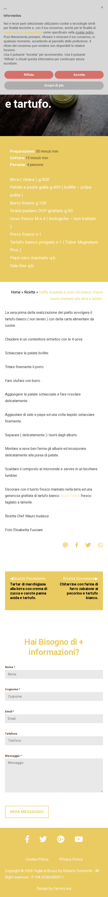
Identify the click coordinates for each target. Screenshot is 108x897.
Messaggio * (54, 773)
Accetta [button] (79, 75)
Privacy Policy (71, 859)
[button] (102, 7)
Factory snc (62, 888)
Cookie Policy (37, 859)
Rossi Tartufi (70, 496)
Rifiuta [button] (29, 75)
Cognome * (54, 693)
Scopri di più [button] (54, 85)
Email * (54, 715)
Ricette (29, 292)
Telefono (54, 737)
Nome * (54, 670)
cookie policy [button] (84, 32)
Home (16, 292)
